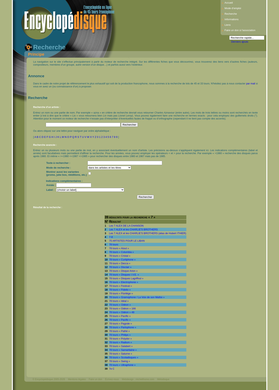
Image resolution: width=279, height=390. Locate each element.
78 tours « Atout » (119, 248)
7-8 (111, 237)
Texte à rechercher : (58, 162)
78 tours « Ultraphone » (122, 364)
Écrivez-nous (112, 379)
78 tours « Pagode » (120, 323)
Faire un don (95, 379)
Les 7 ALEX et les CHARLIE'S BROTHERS (133, 229)
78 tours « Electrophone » (123, 282)
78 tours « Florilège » (121, 293)
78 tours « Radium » (120, 342)
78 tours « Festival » (120, 285)
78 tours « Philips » (120, 334)
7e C (111, 368)
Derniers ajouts (239, 41)
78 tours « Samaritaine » (123, 349)
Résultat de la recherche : (47, 207)
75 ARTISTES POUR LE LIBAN (127, 240)
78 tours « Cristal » (119, 255)
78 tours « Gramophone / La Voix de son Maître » (137, 297)
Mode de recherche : (58, 167)
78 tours (113, 244)
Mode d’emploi (233, 8)
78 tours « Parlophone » (122, 327)
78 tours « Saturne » (120, 353)
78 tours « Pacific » (120, 316)
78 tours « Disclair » (120, 267)
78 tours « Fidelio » (120, 289)
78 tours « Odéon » (120, 304)
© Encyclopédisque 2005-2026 (49, 379)
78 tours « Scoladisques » (123, 357)
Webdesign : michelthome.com (138, 379)
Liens (228, 24)
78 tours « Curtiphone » (122, 259)
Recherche (231, 13)
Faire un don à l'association (240, 30)
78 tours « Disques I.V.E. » (124, 274)
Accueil (229, 2)
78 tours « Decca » (119, 263)
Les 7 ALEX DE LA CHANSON (126, 225)
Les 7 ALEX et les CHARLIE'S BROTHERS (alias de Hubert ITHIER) (147, 233)
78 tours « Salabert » (121, 346)
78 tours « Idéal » (119, 300)
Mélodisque (163, 379)
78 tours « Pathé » (119, 331)
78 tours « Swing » (119, 361)
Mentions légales (77, 379)
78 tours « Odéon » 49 (121, 312)
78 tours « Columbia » (121, 252)
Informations (231, 19)
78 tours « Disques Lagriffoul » (126, 278)
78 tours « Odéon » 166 (122, 308)
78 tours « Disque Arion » (123, 270)
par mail (250, 83)
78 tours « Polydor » (120, 338)
